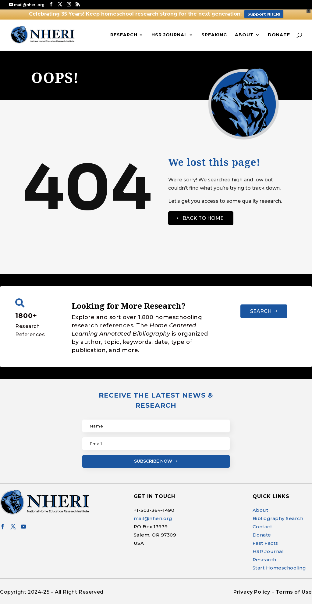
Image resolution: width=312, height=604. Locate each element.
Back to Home (203, 218)
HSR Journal (169, 35)
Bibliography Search (278, 518)
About (244, 35)
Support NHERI (263, 14)
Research (123, 35)
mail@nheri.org (153, 518)
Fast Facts (265, 543)
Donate (279, 35)
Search (260, 311)
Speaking (214, 35)
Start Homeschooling (279, 568)
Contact (262, 526)
